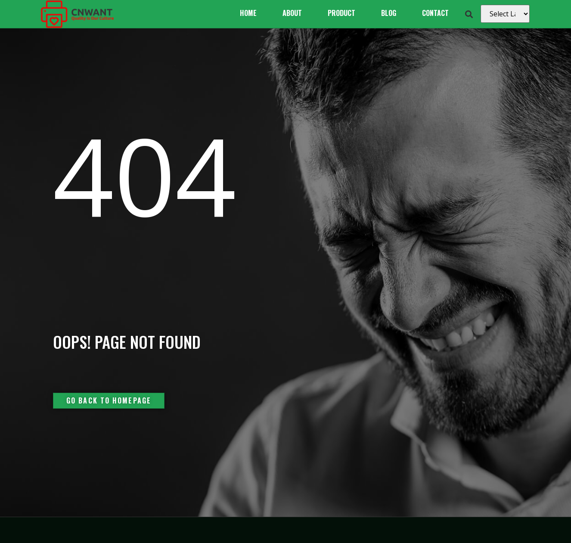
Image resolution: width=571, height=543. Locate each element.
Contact (435, 13)
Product (341, 13)
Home (248, 13)
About (292, 13)
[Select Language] (505, 14)
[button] (469, 14)
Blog (388, 13)
